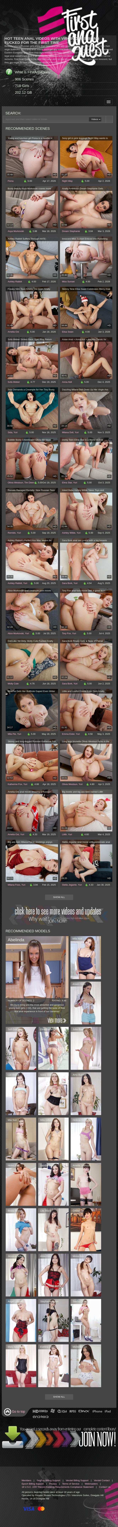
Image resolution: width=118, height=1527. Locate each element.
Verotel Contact (102, 1480)
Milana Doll (67, 432)
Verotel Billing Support (77, 1480)
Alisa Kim (45, 1256)
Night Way (67, 181)
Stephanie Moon (49, 1301)
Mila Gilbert (46, 1120)
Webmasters (91, 1483)
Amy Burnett (79, 1074)
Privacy (53, 1483)
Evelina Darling (48, 1346)
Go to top (14, 1411)
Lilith (64, 834)
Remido (12, 532)
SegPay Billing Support (48, 1480)
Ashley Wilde (68, 532)
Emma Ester (68, 734)
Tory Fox (66, 633)
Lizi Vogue (13, 1074)
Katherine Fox (15, 784)
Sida (10, 432)
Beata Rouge (15, 1210)
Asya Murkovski (16, 231)
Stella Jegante (69, 884)
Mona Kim (78, 1256)
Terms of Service (70, 1483)
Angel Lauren (15, 1301)
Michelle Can (80, 1346)
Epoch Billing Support (33, 1483)
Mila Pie (12, 734)
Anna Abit (67, 382)
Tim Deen (29, 482)
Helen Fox (13, 1165)
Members (26, 1480)
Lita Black (45, 1210)
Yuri (16, 432)
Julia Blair (78, 1029)
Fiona (11, 181)
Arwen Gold (79, 984)
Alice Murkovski (16, 633)
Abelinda (16, 939)
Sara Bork (67, 583)
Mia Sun (12, 1120)
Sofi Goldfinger (16, 1029)
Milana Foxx (14, 884)
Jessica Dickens (17, 1256)
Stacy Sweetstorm (50, 1074)
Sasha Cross (80, 1301)
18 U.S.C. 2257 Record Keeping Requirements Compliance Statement (58, 1487)
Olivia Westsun (15, 482)
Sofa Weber (14, 382)
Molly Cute (13, 683)
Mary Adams (15, 1346)
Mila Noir (77, 938)
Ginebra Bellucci (49, 1029)
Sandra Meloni (48, 1165)
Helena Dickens (81, 1120)
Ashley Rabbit (15, 281)
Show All (59, 897)
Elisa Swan (67, 331)
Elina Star (67, 482)
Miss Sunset (68, 281)
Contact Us (104, 1487)
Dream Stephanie (71, 231)
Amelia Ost (13, 331)
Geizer (76, 1210)
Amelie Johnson (81, 1165)
